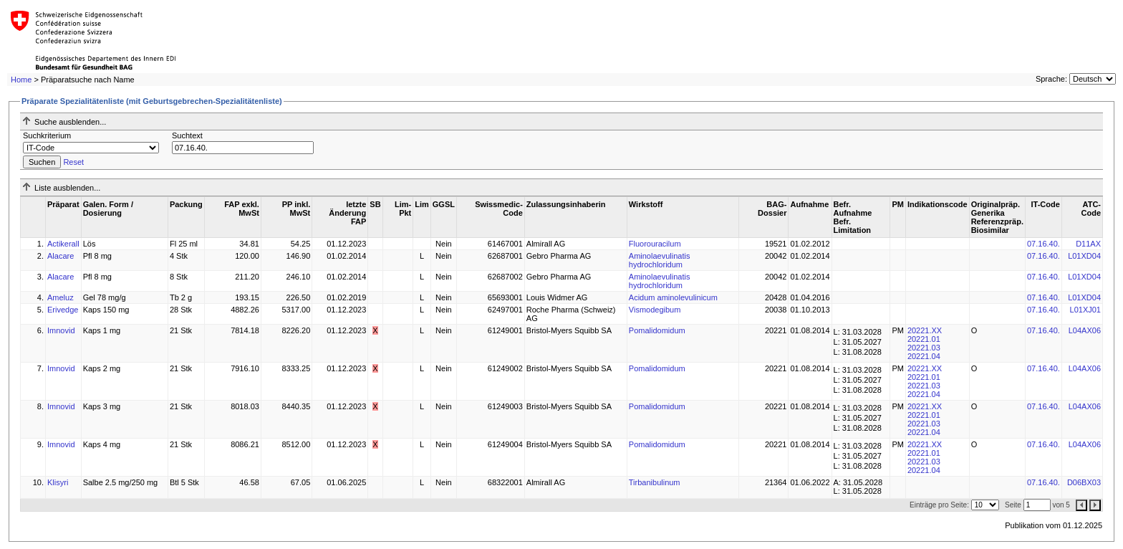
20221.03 (923, 347)
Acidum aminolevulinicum (673, 297)
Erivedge (62, 309)
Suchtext (187, 135)
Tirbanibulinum (654, 482)
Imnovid (61, 330)
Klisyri (57, 482)
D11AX (1088, 243)
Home (21, 79)
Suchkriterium (47, 135)
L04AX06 (1085, 330)
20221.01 (923, 339)
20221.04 (923, 356)
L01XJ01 (1085, 309)
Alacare (60, 256)
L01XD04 (1084, 256)
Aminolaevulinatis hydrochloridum (659, 260)
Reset (73, 162)
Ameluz (60, 297)
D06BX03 (1084, 482)
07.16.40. (1043, 243)
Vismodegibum (655, 309)
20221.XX (924, 330)
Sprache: (1051, 79)
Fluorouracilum (655, 243)
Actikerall (63, 243)
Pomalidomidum (657, 330)
